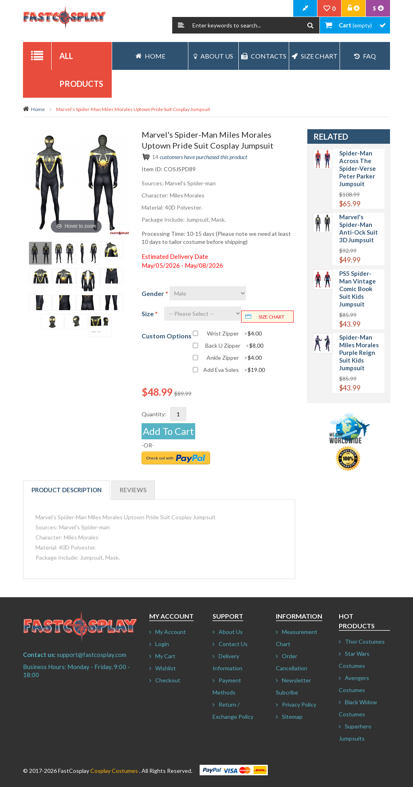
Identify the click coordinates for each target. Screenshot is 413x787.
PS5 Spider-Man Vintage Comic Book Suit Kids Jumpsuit (357, 289)
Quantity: (154, 414)
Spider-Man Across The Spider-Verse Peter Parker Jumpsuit (357, 168)
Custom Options (167, 336)
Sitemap (292, 716)
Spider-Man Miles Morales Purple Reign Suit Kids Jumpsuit (359, 352)
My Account (170, 631)
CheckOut (305, 8)
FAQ (365, 56)
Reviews (133, 489)
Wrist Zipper (234, 333)
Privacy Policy (299, 704)
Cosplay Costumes (114, 770)
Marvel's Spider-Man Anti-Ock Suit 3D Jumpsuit (358, 228)
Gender (155, 293)
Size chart (271, 317)
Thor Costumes (365, 641)
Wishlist (165, 668)
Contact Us (233, 643)
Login (162, 643)
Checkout (167, 680)
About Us (213, 56)
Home (38, 109)
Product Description (66, 489)
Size (150, 313)
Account (354, 8)
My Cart (165, 656)
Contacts (263, 56)
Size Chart (315, 56)
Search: (181, 25)
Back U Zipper (234, 345)
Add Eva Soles (234, 370)
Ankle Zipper (234, 358)
